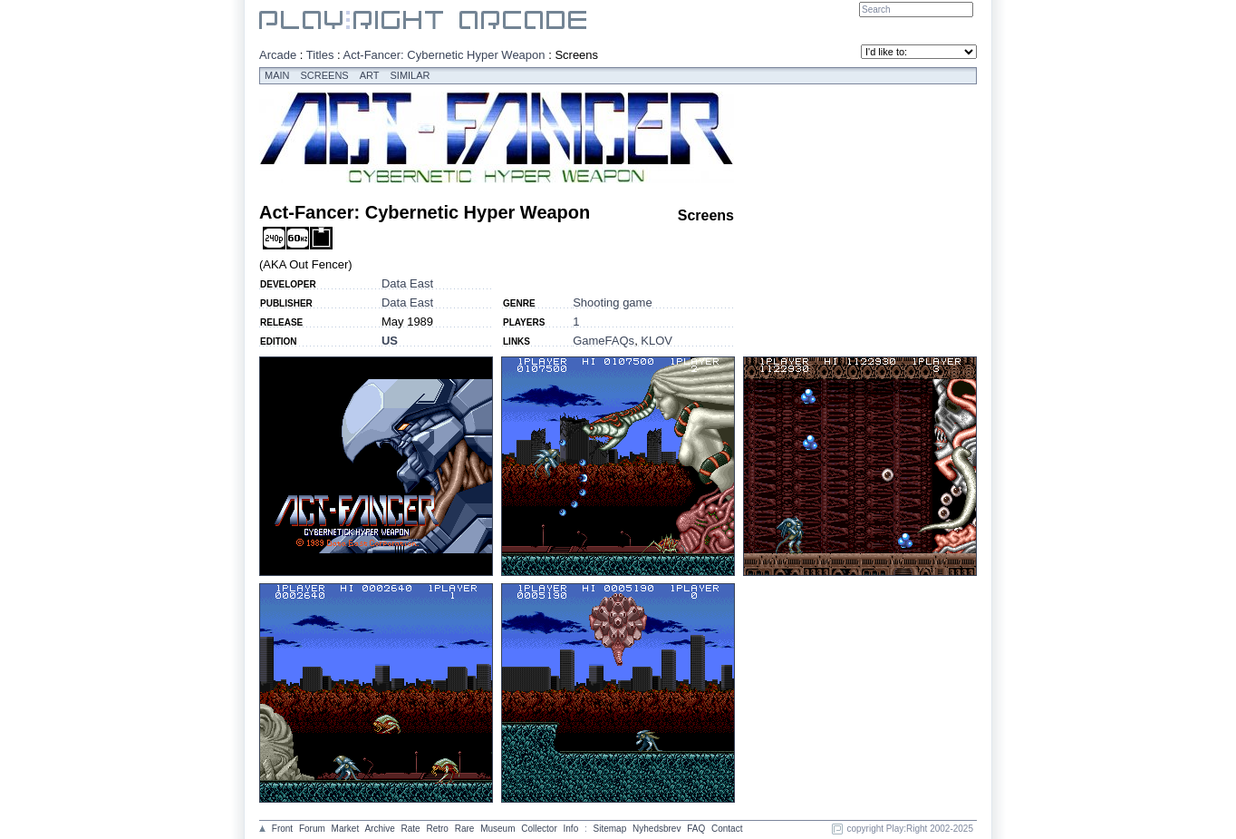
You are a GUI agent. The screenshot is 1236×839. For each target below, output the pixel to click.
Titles (320, 55)
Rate (410, 829)
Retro (437, 829)
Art (370, 75)
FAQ (696, 829)
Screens (325, 75)
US (389, 340)
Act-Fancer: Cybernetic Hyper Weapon (444, 55)
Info (571, 829)
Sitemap (610, 829)
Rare (465, 829)
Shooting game (612, 302)
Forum (312, 829)
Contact (726, 829)
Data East (407, 283)
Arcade (277, 55)
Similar (410, 75)
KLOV (656, 340)
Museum (497, 829)
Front (282, 829)
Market (346, 829)
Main (277, 75)
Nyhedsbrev (656, 829)
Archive (379, 829)
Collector (538, 829)
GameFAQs (603, 340)
